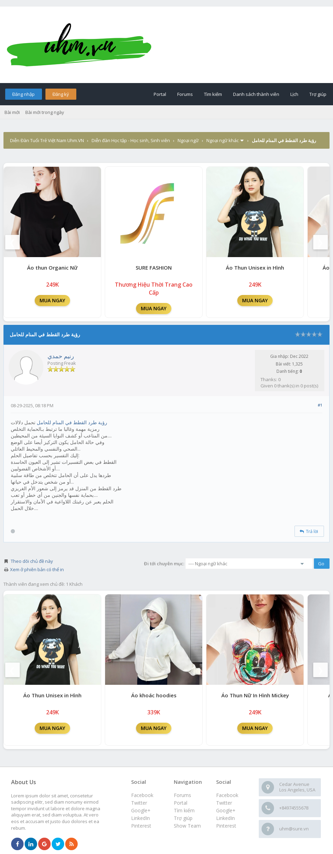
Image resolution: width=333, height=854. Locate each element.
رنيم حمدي (61, 356)
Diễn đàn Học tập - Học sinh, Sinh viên (131, 140)
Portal (160, 94)
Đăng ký (60, 94)
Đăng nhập (23, 94)
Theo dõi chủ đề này (32, 561)
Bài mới (12, 112)
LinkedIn (225, 818)
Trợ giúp (317, 94)
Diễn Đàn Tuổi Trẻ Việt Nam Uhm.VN (47, 140)
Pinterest (226, 825)
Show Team (187, 825)
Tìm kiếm (213, 94)
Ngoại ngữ (188, 140)
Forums (185, 94)
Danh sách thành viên (256, 94)
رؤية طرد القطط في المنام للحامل (72, 422)
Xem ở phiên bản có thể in (37, 569)
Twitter (224, 802)
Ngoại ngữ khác (222, 140)
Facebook (227, 795)
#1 (320, 405)
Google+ (226, 810)
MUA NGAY (52, 300)
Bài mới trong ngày (44, 112)
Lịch (294, 94)
